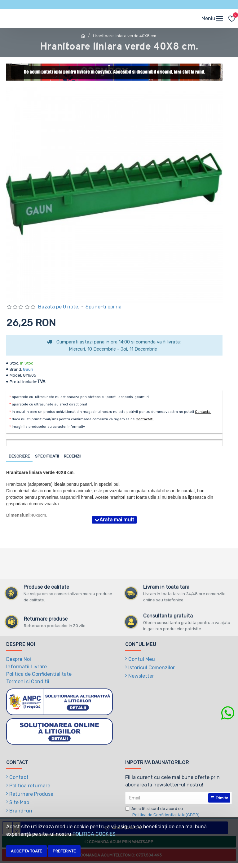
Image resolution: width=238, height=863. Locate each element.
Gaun (28, 369)
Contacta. (203, 412)
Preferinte (64, 851)
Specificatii (47, 456)
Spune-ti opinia (103, 307)
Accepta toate (26, 851)
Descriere (19, 456)
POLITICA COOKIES (94, 834)
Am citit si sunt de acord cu (163, 812)
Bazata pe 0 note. (58, 307)
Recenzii (72, 456)
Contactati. (145, 419)
